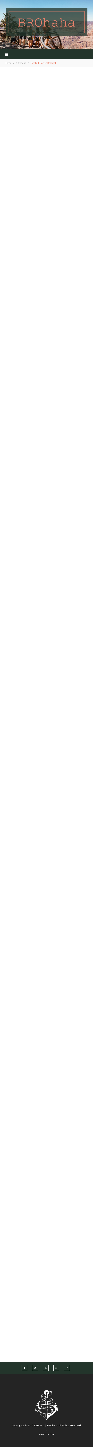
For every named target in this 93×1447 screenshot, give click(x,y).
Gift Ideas (21, 63)
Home (8, 63)
